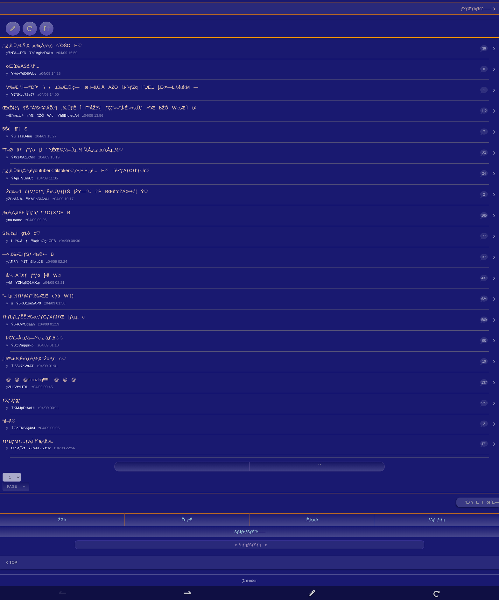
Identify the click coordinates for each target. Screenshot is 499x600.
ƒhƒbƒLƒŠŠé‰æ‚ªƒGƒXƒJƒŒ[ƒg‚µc (43, 316)
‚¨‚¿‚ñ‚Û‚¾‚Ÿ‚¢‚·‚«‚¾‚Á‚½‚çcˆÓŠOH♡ (42, 45)
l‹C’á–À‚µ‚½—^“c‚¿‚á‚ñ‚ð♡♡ (32, 337)
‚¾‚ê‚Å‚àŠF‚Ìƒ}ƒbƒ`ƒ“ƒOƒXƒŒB (36, 212)
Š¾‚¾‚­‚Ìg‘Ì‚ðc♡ (21, 233)
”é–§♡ (9, 421)
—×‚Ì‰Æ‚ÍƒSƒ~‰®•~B (28, 254)
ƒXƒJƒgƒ (13, 400)
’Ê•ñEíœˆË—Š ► (482, 503)
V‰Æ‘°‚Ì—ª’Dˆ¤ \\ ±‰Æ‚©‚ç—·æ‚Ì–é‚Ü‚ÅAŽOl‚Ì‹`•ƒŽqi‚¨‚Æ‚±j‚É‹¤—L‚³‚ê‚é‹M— (100, 87)
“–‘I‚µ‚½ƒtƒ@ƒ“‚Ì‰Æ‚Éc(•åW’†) (38, 295)
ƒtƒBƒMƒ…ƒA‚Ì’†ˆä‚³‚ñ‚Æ (27, 441)
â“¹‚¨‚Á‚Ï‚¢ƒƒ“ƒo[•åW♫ (31, 275)
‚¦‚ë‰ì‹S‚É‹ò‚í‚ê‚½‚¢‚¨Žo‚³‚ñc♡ (34, 358)
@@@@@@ (39, 379)
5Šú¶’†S (14, 128)
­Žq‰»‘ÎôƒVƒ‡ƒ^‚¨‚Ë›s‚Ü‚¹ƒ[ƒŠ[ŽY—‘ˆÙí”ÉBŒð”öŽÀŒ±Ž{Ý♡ (75, 191)
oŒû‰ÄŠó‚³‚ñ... (20, 66)
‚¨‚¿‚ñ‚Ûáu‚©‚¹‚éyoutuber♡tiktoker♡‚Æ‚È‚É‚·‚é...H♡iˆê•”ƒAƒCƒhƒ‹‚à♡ (75, 170)
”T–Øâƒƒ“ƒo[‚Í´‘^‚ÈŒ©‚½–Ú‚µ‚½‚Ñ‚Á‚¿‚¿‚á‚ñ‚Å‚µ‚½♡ (62, 149)
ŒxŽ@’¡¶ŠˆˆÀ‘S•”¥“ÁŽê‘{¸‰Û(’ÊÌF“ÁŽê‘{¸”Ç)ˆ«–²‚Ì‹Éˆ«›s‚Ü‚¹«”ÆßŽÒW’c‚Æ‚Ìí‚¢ (99, 107)
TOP (11, 562)
